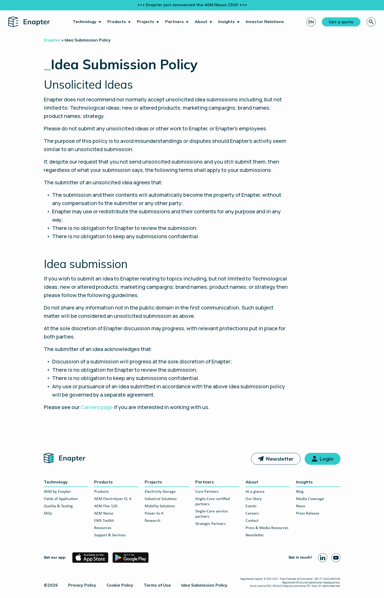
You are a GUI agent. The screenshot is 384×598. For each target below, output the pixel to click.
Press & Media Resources (267, 528)
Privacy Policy (82, 585)
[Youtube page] (335, 557)
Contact (252, 521)
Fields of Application (61, 499)
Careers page (97, 407)
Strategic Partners (210, 524)
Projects (145, 21)
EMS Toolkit (104, 521)
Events (251, 506)
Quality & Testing (58, 506)
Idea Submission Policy (204, 585)
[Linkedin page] (322, 557)
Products (116, 21)
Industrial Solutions (161, 499)
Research (152, 521)
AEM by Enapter (57, 492)
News (300, 506)
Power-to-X (154, 513)
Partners (174, 21)
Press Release (307, 513)
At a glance (255, 492)
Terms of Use (157, 585)
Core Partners (207, 492)
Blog (300, 492)
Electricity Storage (160, 492)
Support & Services (110, 535)
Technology (84, 21)
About (201, 21)
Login (326, 458)
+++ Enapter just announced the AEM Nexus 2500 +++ (192, 4)
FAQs (48, 513)
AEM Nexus (103, 513)
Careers (252, 513)
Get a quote (341, 21)
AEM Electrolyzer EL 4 (112, 499)
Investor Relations (265, 21)
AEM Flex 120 (105, 506)
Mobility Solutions (160, 506)
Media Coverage (310, 499)
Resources (102, 528)
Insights (226, 21)
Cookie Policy (120, 585)
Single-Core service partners (211, 514)
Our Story (254, 499)
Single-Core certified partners (212, 501)
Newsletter (280, 458)
